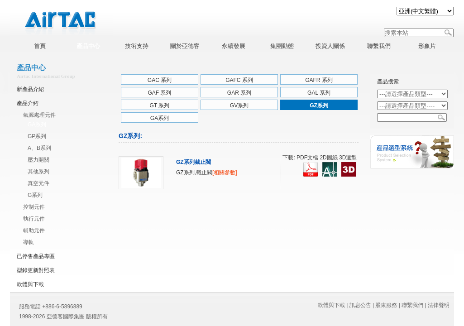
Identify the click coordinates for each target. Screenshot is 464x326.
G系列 (35, 195)
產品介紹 (27, 103)
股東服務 (386, 305)
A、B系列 (39, 148)
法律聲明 (439, 305)
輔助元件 (34, 230)
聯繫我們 (412, 305)
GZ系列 (319, 105)
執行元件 (34, 219)
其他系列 (38, 171)
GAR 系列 (239, 93)
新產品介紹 (30, 89)
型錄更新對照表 (36, 270)
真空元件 (38, 183)
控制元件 (34, 207)
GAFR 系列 (319, 80)
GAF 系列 (159, 93)
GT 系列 (160, 105)
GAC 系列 (160, 80)
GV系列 (239, 105)
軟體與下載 (30, 284)
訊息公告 (360, 305)
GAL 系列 (318, 93)
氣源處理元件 (39, 115)
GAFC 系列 (239, 80)
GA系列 (37, 124)
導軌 (28, 242)
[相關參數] (224, 172)
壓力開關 (38, 160)
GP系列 (37, 136)
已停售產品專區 (36, 256)
